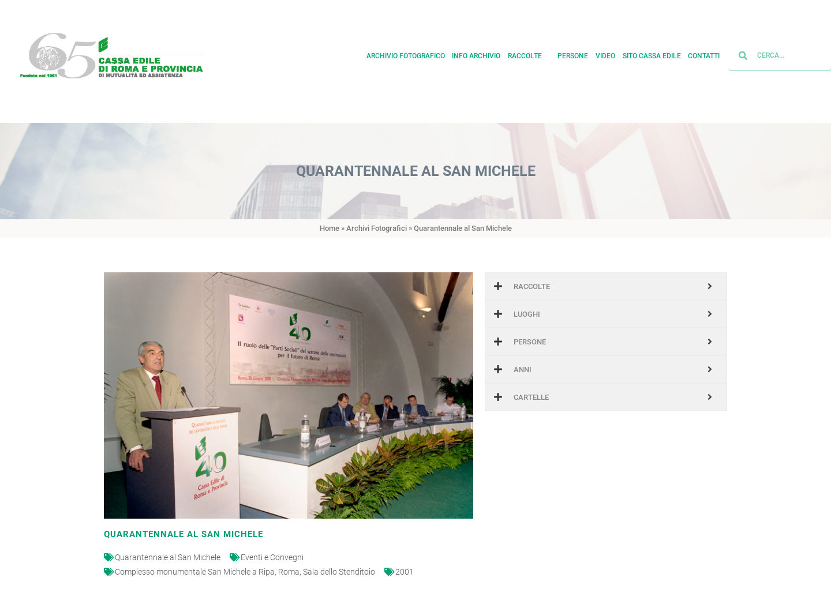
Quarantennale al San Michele (167, 557)
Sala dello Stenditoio (339, 571)
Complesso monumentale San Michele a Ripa (195, 571)
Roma (289, 571)
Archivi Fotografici (376, 228)
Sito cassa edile (652, 53)
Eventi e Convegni (272, 557)
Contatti (704, 53)
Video (605, 53)
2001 (404, 571)
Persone (572, 53)
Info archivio (476, 53)
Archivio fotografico (405, 53)
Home (329, 228)
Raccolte (529, 53)
